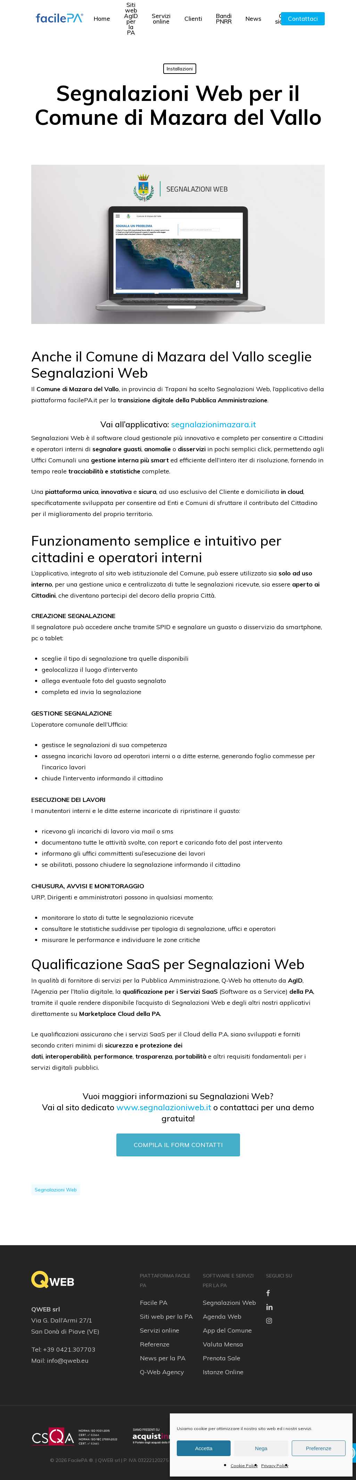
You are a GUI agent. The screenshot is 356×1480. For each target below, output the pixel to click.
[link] (59, 19)
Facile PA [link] (153, 1303)
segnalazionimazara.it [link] (213, 424)
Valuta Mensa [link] (223, 1344)
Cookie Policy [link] (244, 1465)
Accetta (204, 1448)
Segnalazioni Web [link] (229, 1303)
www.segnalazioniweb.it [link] (163, 1107)
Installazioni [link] (180, 69)
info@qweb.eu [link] (68, 1360)
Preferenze (318, 1448)
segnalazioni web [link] (56, 1190)
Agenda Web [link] (222, 1316)
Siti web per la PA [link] (166, 1316)
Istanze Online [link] (223, 1372)
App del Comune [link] (227, 1330)
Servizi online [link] (159, 1330)
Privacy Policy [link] (274, 1465)
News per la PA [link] (162, 1358)
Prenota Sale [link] (221, 1358)
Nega (261, 1448)
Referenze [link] (154, 1344)
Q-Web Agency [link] (162, 1372)
